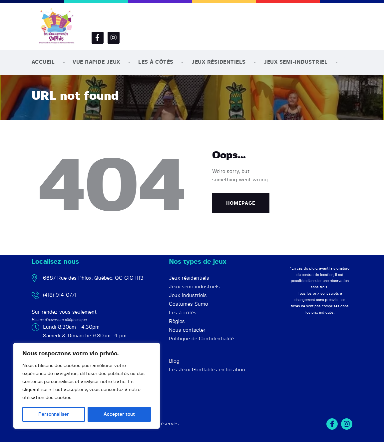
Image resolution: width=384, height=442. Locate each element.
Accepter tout (119, 414)
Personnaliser (53, 414)
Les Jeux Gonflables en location (207, 369)
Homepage (241, 203)
